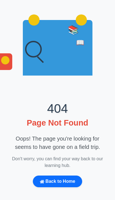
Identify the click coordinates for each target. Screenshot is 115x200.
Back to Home (57, 181)
